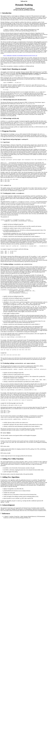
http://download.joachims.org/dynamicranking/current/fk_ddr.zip (20, 55)
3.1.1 (2, 142)
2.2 (1, 119)
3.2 (1, 195)
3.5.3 (2, 462)
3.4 (1, 369)
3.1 (1, 140)
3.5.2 (2, 455)
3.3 (1, 268)
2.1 (1, 100)
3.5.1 (2, 447)
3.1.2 (2, 187)
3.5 (1, 442)
